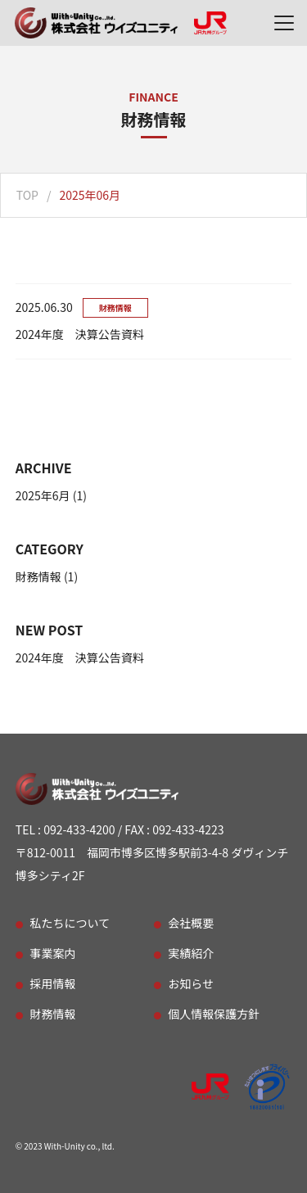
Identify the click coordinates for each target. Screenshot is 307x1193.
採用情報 (53, 983)
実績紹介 (191, 953)
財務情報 (38, 576)
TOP (27, 195)
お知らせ (191, 983)
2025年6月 (43, 495)
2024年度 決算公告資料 (80, 657)
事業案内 (53, 953)
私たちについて (70, 923)
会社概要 (191, 923)
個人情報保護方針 (214, 1013)
